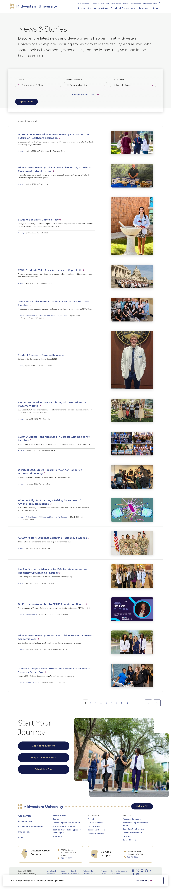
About (22, 837)
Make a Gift (142, 806)
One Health (32, 315)
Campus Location (74, 79)
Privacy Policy (142, 880)
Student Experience (30, 826)
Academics (24, 815)
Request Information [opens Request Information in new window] (42, 757)
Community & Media (96, 830)
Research (24, 832)
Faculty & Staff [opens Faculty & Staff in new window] (94, 826)
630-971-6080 (66, 858)
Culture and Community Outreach (54, 315)
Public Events (33, 683)
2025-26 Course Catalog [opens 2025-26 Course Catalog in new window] (63, 826)
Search (22, 79)
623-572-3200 (132, 857)
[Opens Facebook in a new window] (133, 870)
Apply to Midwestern (43, 746)
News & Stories (83, 4)
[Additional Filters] (86, 93)
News (22, 151)
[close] (160, 880)
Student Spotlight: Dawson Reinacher (41, 355)
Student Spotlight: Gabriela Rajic (38, 219)
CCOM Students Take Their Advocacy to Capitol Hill (49, 270)
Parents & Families (96, 834)
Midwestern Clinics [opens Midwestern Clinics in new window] (119, 4)
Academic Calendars (132, 819)
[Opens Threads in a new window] (137, 874)
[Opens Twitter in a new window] (137, 870)
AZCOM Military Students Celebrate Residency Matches (52, 538)
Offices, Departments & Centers (66, 823)
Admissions (25, 821)
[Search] (160, 3)
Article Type (119, 79)
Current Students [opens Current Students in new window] (95, 823)
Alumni (91, 819)
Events (94, 4)
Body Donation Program (133, 829)
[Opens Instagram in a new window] (146, 870)
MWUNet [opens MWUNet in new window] (57, 836)
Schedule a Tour (44, 769)
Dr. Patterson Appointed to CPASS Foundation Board (51, 604)
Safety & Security (130, 840)
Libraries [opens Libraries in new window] (126, 836)
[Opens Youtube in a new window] (142, 870)
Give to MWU (103, 4)
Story (22, 233)
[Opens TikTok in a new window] (151, 870)
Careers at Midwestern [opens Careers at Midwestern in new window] (132, 833)
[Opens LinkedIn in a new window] (133, 874)
